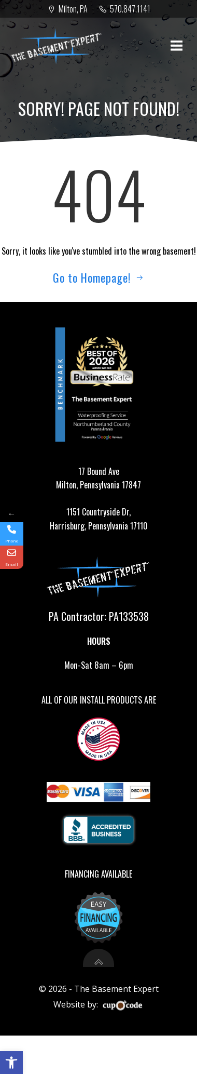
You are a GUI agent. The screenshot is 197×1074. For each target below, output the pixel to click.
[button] (11, 1062)
